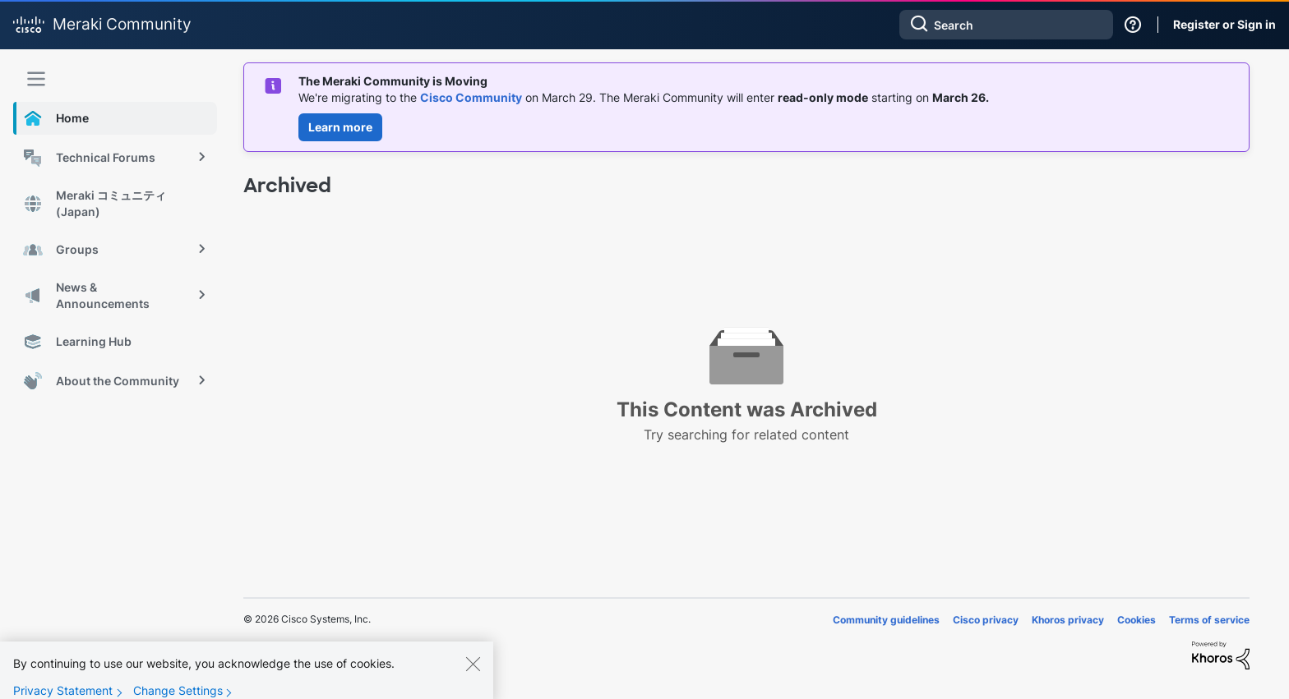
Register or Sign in (1224, 24)
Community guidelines (886, 620)
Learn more (340, 127)
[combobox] (1006, 24)
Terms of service (1209, 620)
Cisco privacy (986, 620)
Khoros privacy (1068, 620)
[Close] (472, 671)
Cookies (1136, 620)
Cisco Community (471, 97)
